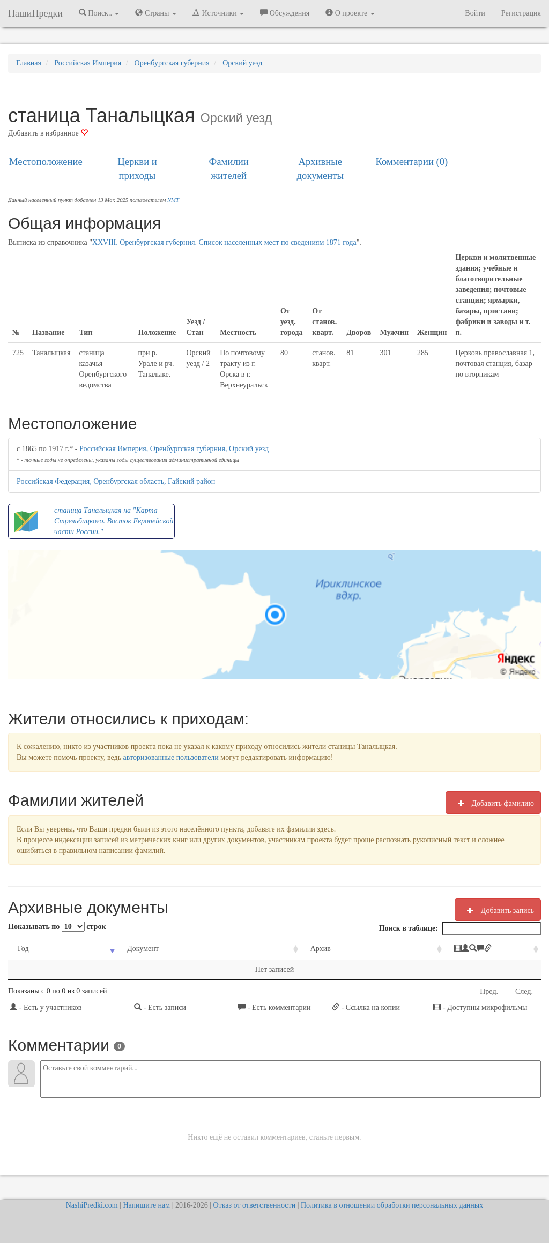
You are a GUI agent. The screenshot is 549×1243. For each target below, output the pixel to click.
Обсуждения (284, 13)
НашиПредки (35, 13)
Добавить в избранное (48, 133)
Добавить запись (498, 910)
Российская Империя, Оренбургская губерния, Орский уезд (174, 449)
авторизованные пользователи (171, 757)
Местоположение (46, 161)
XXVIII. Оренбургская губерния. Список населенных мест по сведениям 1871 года (224, 242)
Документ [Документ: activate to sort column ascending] (124, 949)
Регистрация (521, 13)
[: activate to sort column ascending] (455, 949)
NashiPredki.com (92, 1205)
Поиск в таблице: (460, 928)
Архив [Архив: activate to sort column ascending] (271, 949)
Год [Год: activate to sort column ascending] (23, 949)
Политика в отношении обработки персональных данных (392, 1205)
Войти (475, 13)
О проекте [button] (349, 13)
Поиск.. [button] (99, 13)
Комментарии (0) (412, 161)
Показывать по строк (57, 927)
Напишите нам (146, 1205)
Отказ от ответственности (254, 1205)
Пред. (489, 991)
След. (524, 991)
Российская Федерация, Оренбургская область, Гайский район (116, 481)
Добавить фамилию (493, 803)
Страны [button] (155, 13)
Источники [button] (218, 13)
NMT (173, 200)
